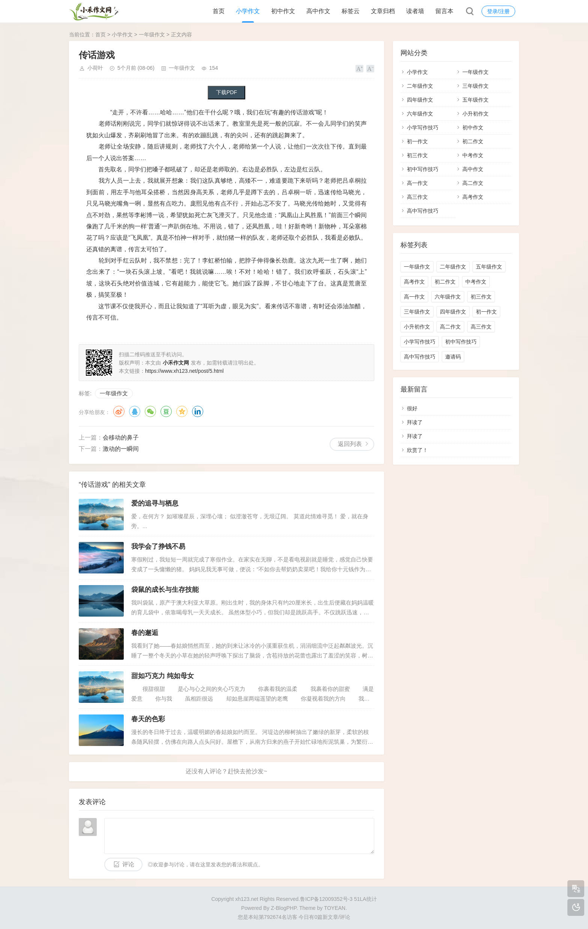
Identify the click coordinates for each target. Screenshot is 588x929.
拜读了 (415, 422)
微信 (150, 411)
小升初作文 (475, 114)
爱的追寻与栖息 (154, 503)
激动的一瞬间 (121, 449)
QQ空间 (182, 411)
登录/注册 (498, 11)
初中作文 (283, 11)
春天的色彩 (148, 719)
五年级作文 (475, 100)
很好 (412, 408)
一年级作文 (152, 35)
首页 (219, 11)
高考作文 (472, 197)
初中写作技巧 (422, 169)
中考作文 (472, 155)
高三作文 (417, 197)
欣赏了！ (417, 450)
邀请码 (453, 357)
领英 (197, 411)
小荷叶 (95, 68)
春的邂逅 (144, 632)
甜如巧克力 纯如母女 (162, 676)
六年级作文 (420, 114)
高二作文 (472, 183)
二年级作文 (420, 86)
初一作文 (417, 141)
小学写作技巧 (422, 128)
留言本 (444, 11)
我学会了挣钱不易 (158, 546)
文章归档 (383, 11)
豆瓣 (166, 411)
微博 (118, 411)
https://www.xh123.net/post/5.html (184, 371)
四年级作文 (420, 100)
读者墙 (415, 11)
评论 (128, 864)
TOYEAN (334, 908)
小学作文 (248, 11)
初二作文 (472, 141)
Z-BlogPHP (283, 908)
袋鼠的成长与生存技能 (165, 589)
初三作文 (417, 155)
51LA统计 (365, 899)
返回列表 (350, 444)
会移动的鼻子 (121, 437)
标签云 (351, 11)
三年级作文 (475, 86)
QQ (134, 411)
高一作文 (417, 183)
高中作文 (318, 11)
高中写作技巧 (422, 211)
